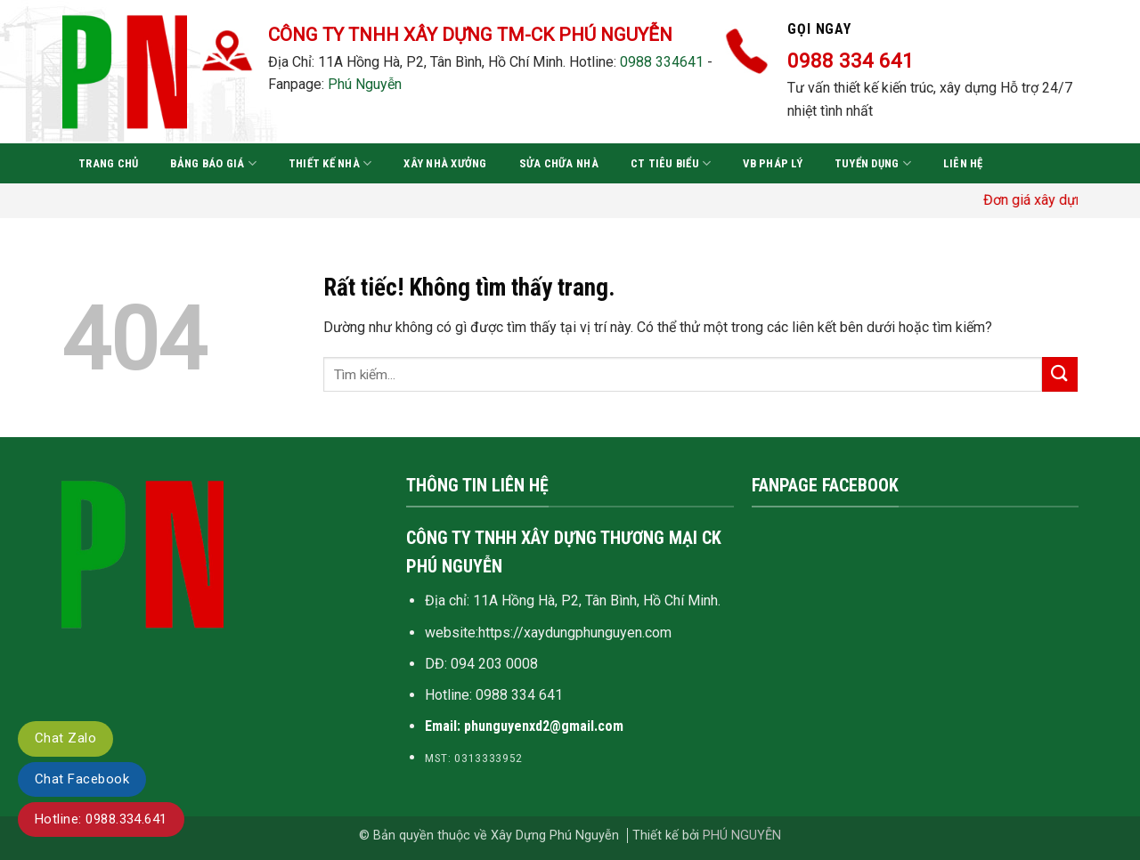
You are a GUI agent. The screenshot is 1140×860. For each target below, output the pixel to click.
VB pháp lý (772, 163)
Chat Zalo (65, 738)
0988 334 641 (519, 694)
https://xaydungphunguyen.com (575, 632)
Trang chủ (108, 163)
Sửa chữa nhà (558, 163)
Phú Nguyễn (365, 84)
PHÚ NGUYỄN (742, 835)
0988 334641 (662, 61)
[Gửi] (1060, 374)
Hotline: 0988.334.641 (101, 819)
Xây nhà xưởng (444, 163)
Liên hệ (963, 163)
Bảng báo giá (213, 163)
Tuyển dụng (873, 163)
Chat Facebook (82, 779)
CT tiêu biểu (671, 163)
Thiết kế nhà (330, 163)
